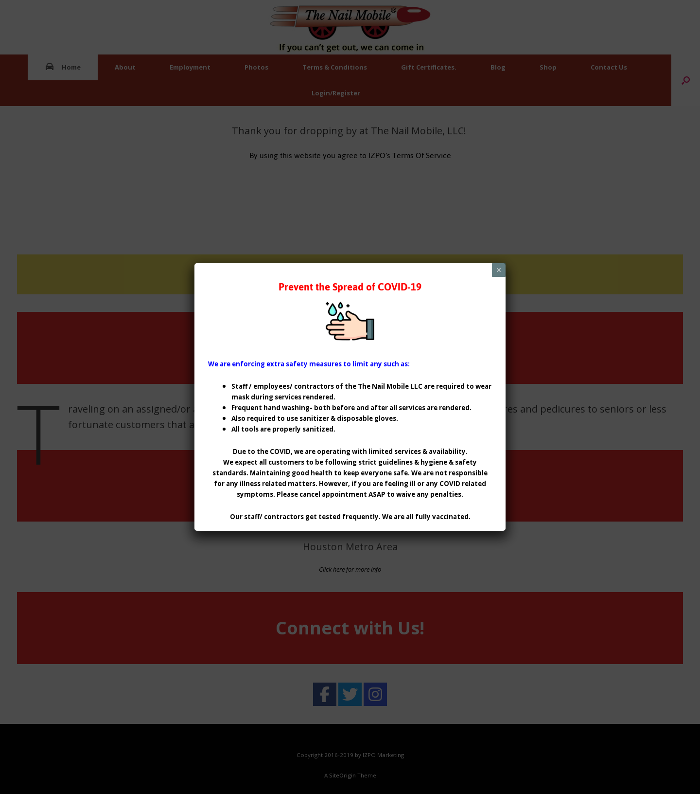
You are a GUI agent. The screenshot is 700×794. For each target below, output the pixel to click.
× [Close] (498, 270)
